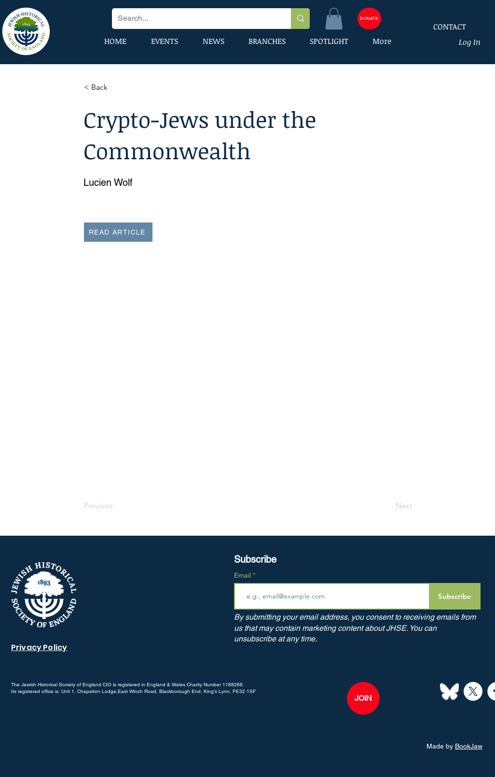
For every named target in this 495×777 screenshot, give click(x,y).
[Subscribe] (455, 596)
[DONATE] (369, 18)
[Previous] (116, 505)
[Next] (388, 505)
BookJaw (468, 746)
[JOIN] (363, 698)
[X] (473, 691)
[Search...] (194, 18)
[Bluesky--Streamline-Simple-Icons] (449, 691)
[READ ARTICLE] (118, 232)
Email (243, 575)
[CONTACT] (443, 26)
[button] (334, 18)
